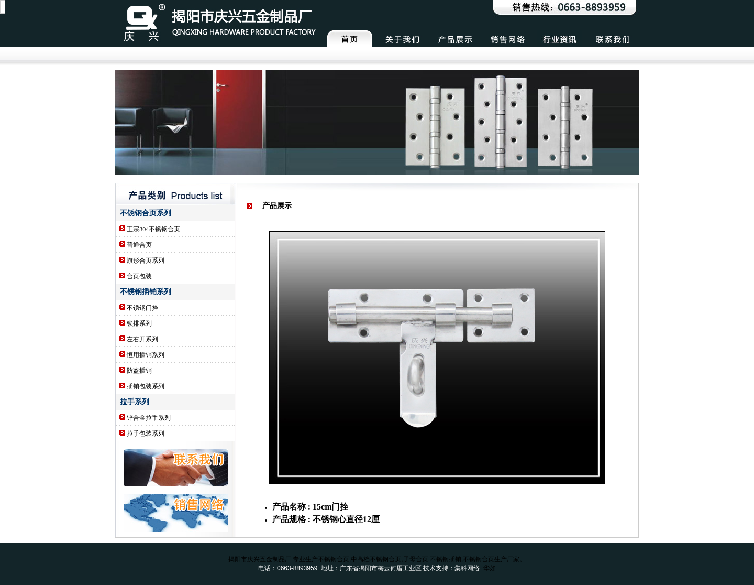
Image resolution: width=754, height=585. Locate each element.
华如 (489, 568)
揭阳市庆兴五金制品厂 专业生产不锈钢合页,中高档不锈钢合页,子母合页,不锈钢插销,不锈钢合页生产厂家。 (377, 559)
